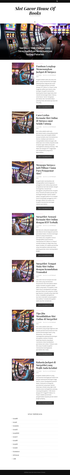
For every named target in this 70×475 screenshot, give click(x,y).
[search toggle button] (57, 1)
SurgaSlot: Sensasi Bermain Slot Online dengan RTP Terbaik (47, 219)
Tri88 (14, 459)
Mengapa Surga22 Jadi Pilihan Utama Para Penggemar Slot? (46, 169)
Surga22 (15, 448)
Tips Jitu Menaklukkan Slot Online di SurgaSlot (46, 316)
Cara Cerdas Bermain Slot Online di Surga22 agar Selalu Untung (47, 119)
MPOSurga (16, 455)
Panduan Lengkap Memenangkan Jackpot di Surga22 (46, 69)
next (59, 41)
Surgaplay (16, 426)
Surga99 (15, 440)
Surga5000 (16, 433)
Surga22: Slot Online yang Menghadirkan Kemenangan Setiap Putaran (35, 51)
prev (10, 41)
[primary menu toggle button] (35, 22)
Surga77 (15, 437)
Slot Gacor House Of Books (35, 10)
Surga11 (15, 422)
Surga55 (15, 444)
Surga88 (15, 418)
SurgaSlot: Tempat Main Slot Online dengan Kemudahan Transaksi (47, 268)
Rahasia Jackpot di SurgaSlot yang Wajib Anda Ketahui (46, 365)
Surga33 (15, 429)
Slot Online (35, 45)
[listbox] (35, 42)
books (40, 75)
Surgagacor (16, 451)
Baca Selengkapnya (45, 107)
